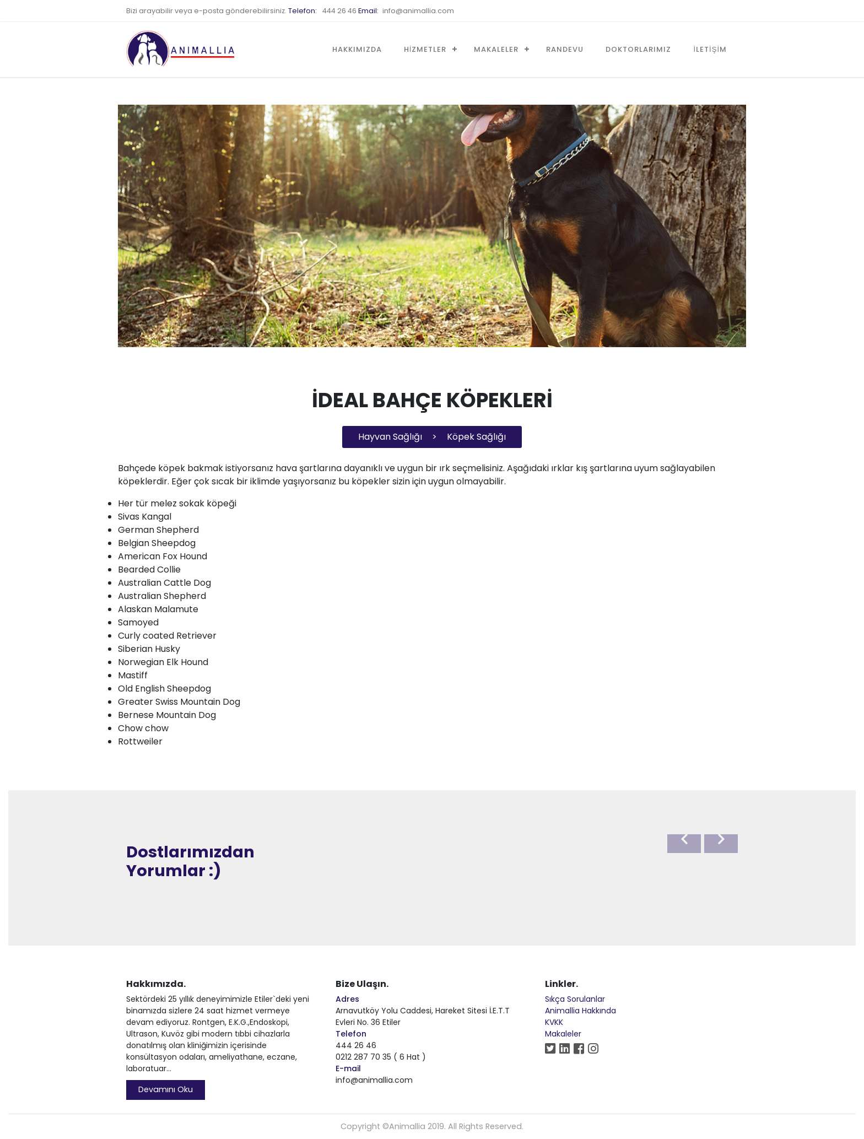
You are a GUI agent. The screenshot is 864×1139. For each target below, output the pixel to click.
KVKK (554, 1022)
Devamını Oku (165, 1089)
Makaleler (563, 1033)
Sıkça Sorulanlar (575, 999)
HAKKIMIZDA (357, 49)
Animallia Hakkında (580, 1010)
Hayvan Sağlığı (390, 436)
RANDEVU (565, 49)
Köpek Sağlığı (476, 436)
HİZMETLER (425, 49)
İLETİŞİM (710, 49)
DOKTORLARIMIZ (638, 49)
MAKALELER (496, 49)
